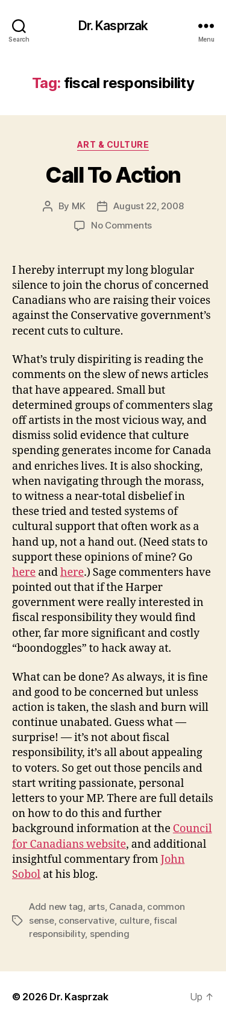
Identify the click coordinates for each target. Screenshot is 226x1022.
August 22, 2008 (148, 206)
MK (79, 206)
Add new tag (56, 906)
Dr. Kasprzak (113, 25)
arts (96, 906)
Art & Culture (113, 144)
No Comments (121, 225)
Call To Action (112, 175)
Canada (125, 906)
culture (134, 920)
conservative (86, 920)
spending (110, 933)
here (24, 572)
